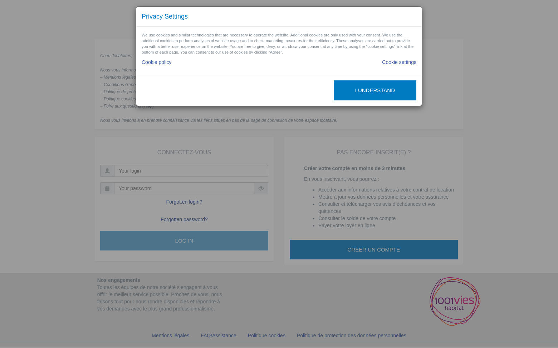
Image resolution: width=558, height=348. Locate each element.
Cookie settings (399, 62)
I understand (375, 90)
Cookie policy (156, 62)
